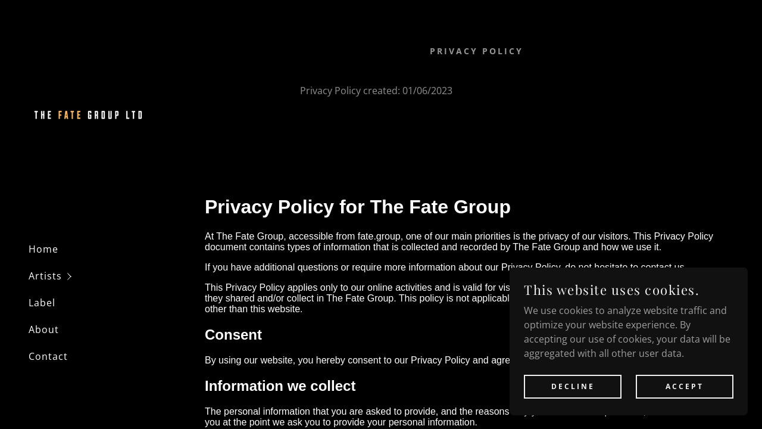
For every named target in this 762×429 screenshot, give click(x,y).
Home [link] (43, 249)
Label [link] (42, 302)
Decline (573, 402)
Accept (685, 402)
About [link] (44, 329)
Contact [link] (48, 356)
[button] (109, 276)
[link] (88, 115)
